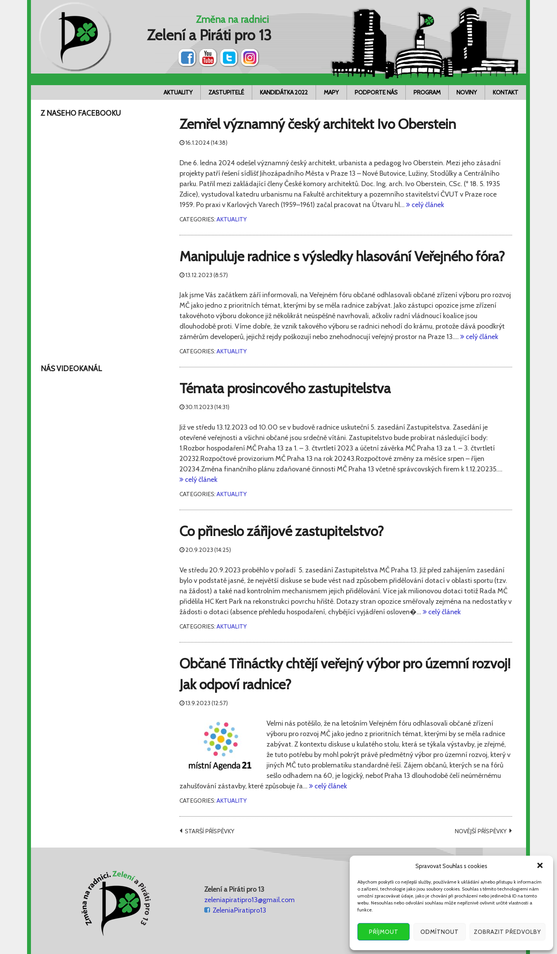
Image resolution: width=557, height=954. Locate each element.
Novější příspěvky (480, 831)
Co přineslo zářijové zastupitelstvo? (281, 531)
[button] (540, 866)
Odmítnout (439, 931)
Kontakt (505, 92)
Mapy (331, 92)
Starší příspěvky (209, 831)
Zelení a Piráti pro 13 (209, 35)
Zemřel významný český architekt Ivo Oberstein (317, 123)
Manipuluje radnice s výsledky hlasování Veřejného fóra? (342, 256)
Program (427, 92)
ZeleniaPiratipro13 (239, 910)
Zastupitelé (226, 92)
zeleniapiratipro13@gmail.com (249, 900)
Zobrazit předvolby (507, 931)
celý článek (427, 204)
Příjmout (383, 931)
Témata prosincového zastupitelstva (285, 388)
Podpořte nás (376, 92)
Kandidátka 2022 (284, 92)
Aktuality (178, 92)
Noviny (466, 92)
